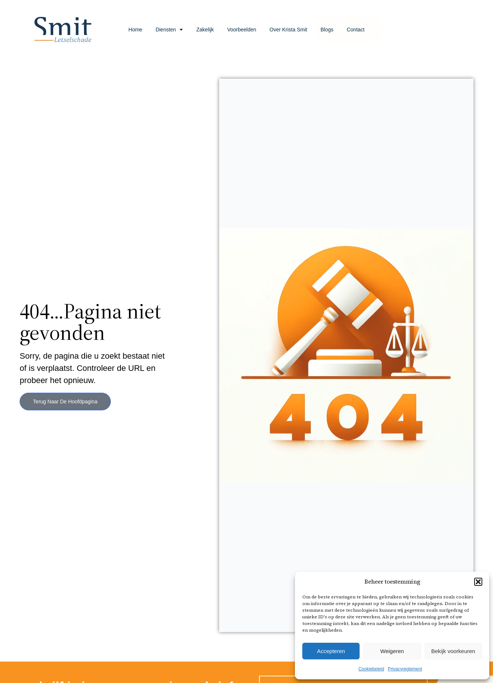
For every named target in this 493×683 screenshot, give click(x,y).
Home (135, 30)
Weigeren (392, 651)
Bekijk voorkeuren (453, 651)
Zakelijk (205, 30)
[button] (478, 581)
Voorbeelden (241, 30)
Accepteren (331, 651)
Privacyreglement (405, 669)
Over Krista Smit (288, 30)
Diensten (169, 29)
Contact (355, 30)
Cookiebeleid (371, 669)
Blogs (326, 30)
